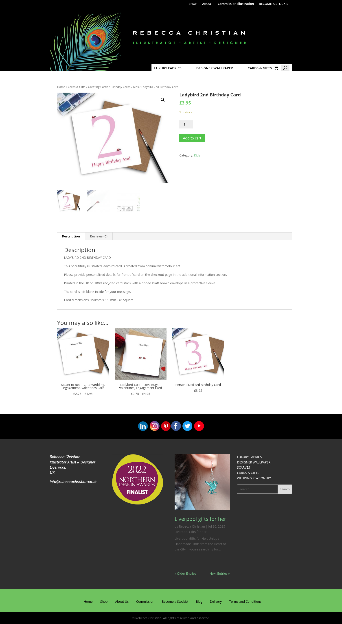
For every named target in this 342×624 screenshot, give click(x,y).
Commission (145, 601)
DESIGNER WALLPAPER (214, 68)
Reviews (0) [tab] (98, 236)
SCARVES (243, 467)
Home (61, 87)
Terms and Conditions (245, 601)
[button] (163, 100)
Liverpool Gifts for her (190, 532)
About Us (122, 601)
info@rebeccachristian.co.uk (73, 482)
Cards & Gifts (76, 87)
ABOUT (207, 4)
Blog (199, 601)
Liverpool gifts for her (200, 518)
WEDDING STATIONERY (254, 478)
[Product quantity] (186, 124)
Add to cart (192, 138)
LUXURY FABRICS (168, 68)
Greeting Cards (98, 87)
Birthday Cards (121, 87)
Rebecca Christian (192, 526)
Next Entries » (220, 573)
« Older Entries (185, 573)
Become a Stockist (175, 601)
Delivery (216, 601)
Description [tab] (71, 236)
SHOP (193, 4)
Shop (103, 601)
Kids (136, 87)
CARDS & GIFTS (260, 68)
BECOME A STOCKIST (274, 4)
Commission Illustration (236, 4)
